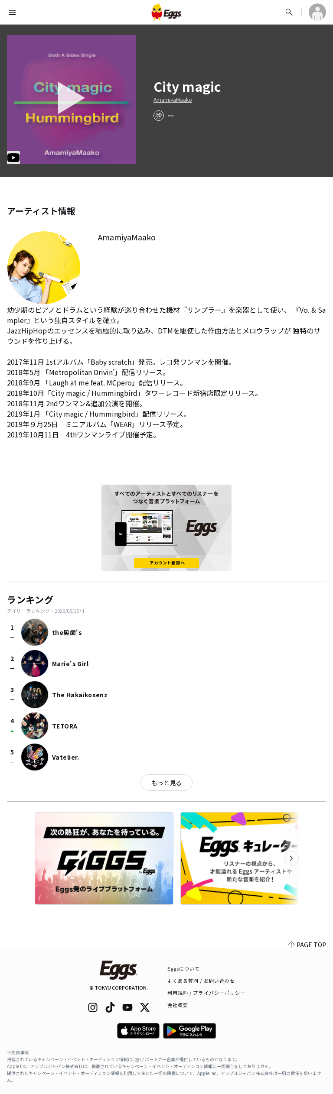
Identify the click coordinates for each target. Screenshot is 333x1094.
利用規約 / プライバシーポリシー (206, 992)
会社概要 (177, 1004)
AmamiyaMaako (172, 99)
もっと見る (166, 782)
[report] (171, 115)
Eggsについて (183, 968)
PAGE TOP (307, 944)
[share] (158, 115)
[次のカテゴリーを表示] (291, 858)
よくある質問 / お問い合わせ (201, 980)
